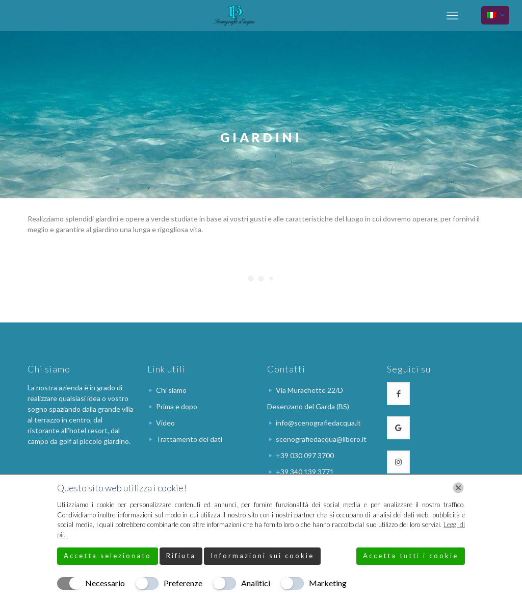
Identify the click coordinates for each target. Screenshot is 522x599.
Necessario (105, 583)
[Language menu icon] (495, 15)
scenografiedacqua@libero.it (321, 439)
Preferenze (183, 583)
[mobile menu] (452, 15)
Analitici (255, 583)
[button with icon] (398, 393)
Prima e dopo (176, 406)
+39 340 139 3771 (305, 471)
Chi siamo (171, 390)
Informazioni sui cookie (262, 556)
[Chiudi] (458, 487)
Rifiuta (181, 556)
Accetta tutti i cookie (410, 556)
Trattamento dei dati (189, 439)
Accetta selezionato (107, 556)
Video (165, 422)
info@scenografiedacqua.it (318, 422)
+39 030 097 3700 (305, 455)
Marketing (328, 583)
